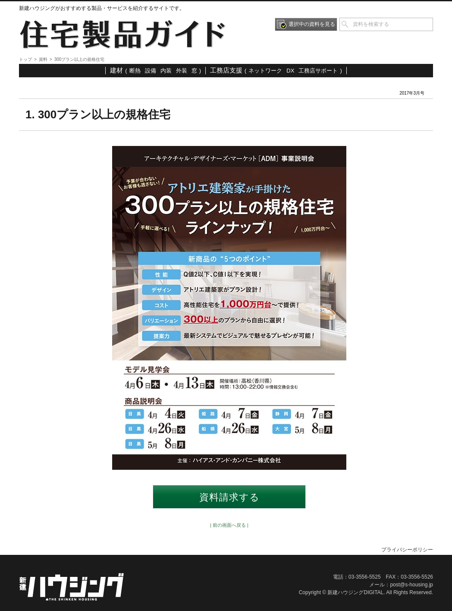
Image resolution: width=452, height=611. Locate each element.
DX (290, 70)
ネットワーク (265, 70)
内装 (166, 70)
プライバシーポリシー (407, 550)
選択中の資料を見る (312, 24)
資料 (43, 59)
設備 (150, 70)
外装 (181, 70)
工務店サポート (318, 70)
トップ (25, 59)
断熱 (135, 70)
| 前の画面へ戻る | (229, 525)
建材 (116, 70)
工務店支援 (226, 70)
